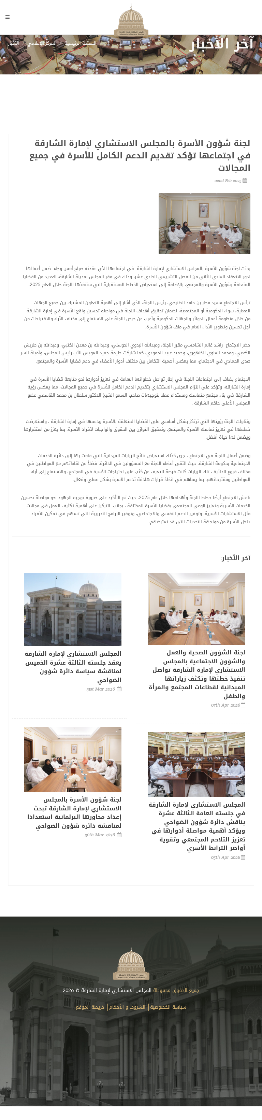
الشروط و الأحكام (127, 1007)
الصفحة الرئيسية (80, 43)
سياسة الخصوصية (168, 1007)
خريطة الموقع (90, 1007)
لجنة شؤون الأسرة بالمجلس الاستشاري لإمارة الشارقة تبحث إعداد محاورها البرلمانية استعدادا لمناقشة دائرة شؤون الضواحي (74, 812)
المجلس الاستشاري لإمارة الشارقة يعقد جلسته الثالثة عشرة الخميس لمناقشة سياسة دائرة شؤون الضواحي (73, 666)
